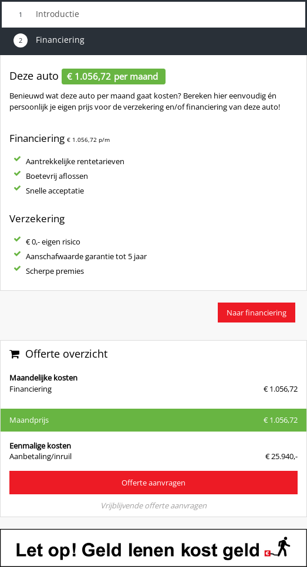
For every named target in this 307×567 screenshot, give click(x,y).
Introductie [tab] (46, 15)
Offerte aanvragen (153, 482)
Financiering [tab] (49, 40)
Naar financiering (256, 312)
